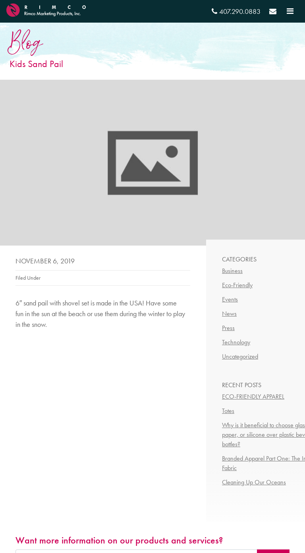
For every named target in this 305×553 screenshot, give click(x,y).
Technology (236, 342)
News (229, 313)
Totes (228, 411)
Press (228, 328)
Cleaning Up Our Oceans (254, 482)
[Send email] (273, 12)
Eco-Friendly (237, 285)
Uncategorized (240, 356)
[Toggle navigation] (290, 11)
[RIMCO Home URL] (46, 8)
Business (232, 271)
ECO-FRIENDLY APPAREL (253, 396)
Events (230, 299)
